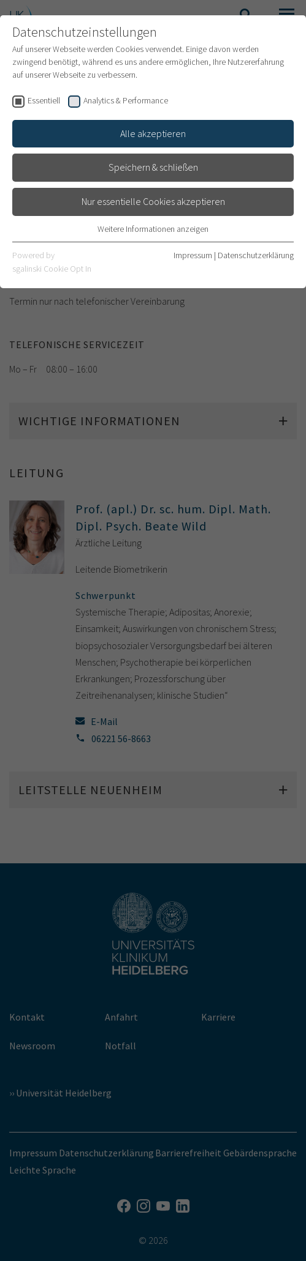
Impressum (193, 255)
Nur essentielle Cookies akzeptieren (153, 201)
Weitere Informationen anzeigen (153, 228)
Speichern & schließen (153, 167)
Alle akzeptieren (153, 133)
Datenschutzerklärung (256, 255)
